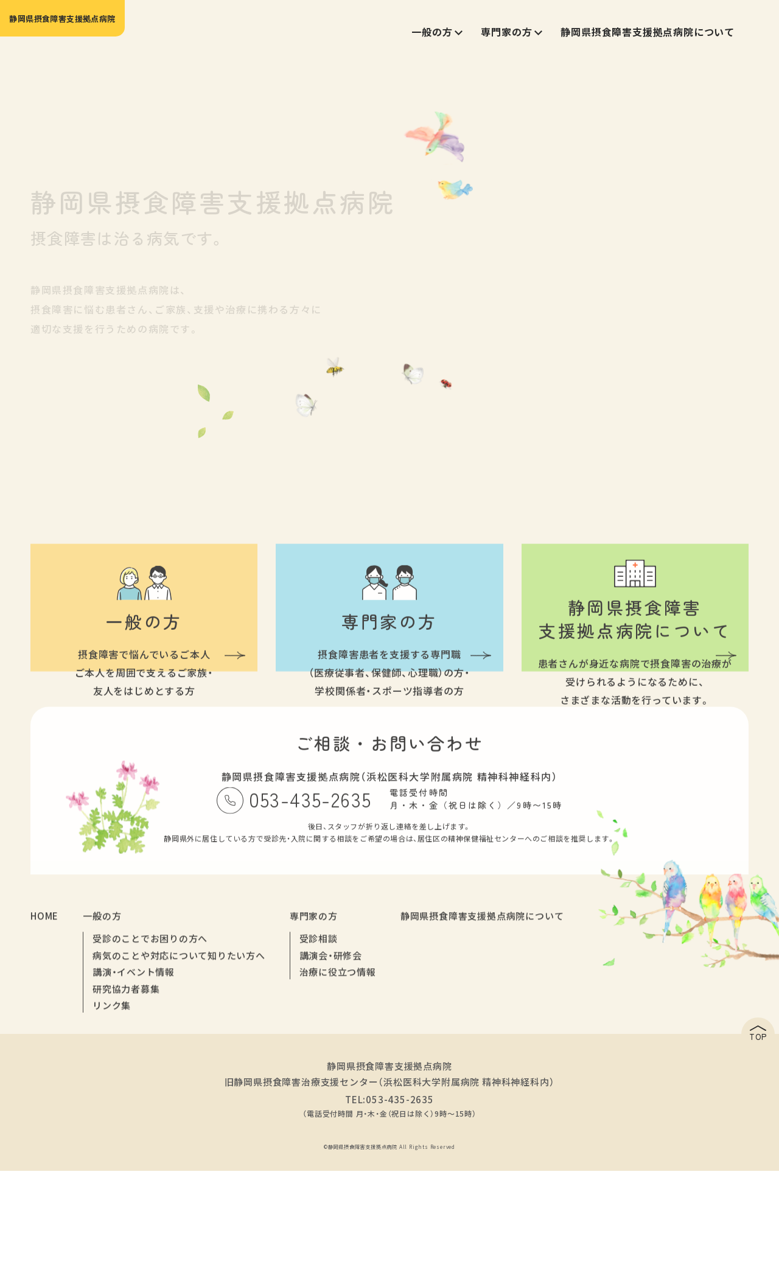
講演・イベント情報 (131, 1101)
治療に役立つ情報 (324, 1101)
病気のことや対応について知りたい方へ (173, 1086)
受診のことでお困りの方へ (146, 1070)
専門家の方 (302, 1046)
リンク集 (110, 1133)
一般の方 (102, 1046)
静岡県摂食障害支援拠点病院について (465, 1046)
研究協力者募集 (124, 1117)
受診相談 (306, 1070)
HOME (44, 1046)
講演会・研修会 (317, 1086)
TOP (721, 1153)
